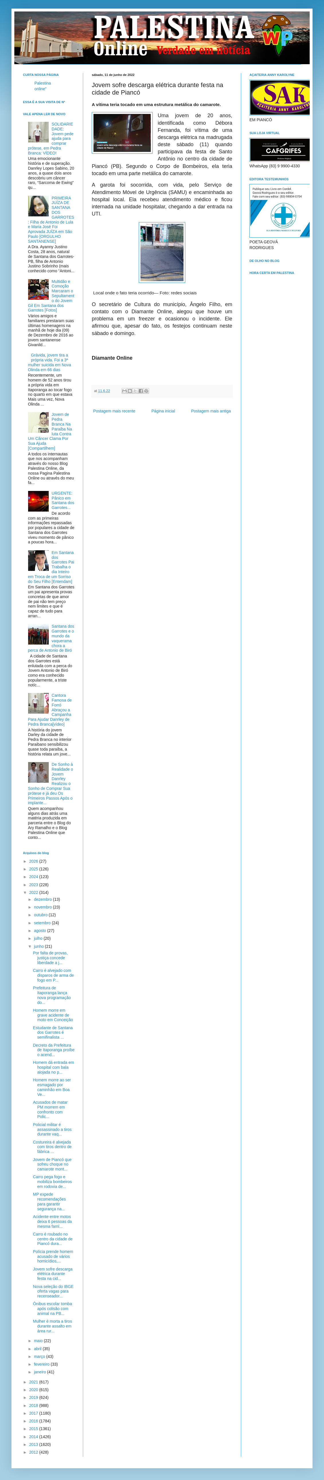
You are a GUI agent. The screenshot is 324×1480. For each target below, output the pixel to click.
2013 (34, 1444)
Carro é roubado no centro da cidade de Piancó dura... (53, 1239)
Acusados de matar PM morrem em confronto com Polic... (50, 1109)
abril (38, 1348)
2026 (34, 861)
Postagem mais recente (114, 411)
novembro (43, 907)
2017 (34, 1413)
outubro (41, 915)
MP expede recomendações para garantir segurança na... (49, 1201)
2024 (34, 876)
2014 (34, 1436)
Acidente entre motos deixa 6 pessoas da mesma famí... (52, 1221)
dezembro (43, 899)
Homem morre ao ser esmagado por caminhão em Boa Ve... (52, 1087)
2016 (34, 1421)
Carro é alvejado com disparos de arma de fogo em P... (53, 975)
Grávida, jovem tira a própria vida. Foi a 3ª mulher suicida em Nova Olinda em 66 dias (49, 362)
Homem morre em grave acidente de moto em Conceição (53, 1015)
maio (39, 1340)
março (40, 1356)
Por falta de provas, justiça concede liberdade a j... (50, 958)
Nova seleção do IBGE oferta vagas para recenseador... (53, 1291)
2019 (34, 1397)
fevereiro (42, 1364)
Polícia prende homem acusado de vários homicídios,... (53, 1256)
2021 (34, 1382)
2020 (34, 1389)
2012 (34, 1452)
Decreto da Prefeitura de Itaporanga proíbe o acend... (54, 1050)
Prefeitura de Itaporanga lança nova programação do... (52, 995)
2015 (34, 1428)
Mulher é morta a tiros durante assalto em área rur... (52, 1326)
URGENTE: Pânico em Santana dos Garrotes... (63, 500)
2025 (34, 869)
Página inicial (163, 411)
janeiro (40, 1372)
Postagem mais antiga (211, 411)
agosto (40, 930)
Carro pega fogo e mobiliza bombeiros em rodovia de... (52, 1181)
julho (38, 938)
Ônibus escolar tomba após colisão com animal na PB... (52, 1308)
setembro (43, 923)
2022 (34, 892)
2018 (34, 1405)
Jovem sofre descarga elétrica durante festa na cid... (53, 1274)
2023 (34, 884)
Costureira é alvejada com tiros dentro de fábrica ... (52, 1147)
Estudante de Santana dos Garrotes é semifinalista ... (53, 1032)
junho (39, 946)
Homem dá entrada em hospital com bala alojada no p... (53, 1067)
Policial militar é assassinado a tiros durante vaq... (52, 1129)
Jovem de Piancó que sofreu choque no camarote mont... (52, 1164)
